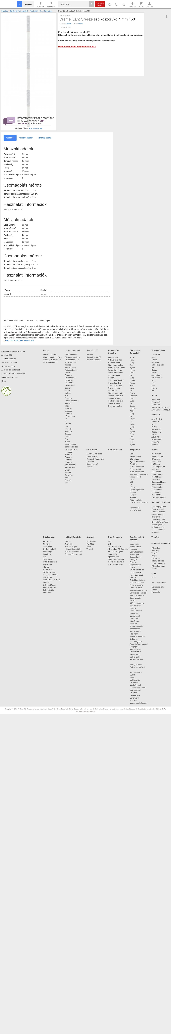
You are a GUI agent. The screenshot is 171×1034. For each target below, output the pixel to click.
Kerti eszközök (135, 606)
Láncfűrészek (136, 621)
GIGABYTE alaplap (51, 575)
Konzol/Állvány (135, 510)
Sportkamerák (113, 557)
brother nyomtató (157, 527)
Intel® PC (155, 445)
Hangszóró (155, 400)
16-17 (132, 485)
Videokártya (47, 552)
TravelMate (69, 475)
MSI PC (154, 435)
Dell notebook (70, 385)
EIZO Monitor (156, 490)
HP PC (154, 427)
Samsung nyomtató (158, 507)
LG (131, 421)
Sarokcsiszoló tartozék (138, 593)
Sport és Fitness (158, 582)
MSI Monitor (156, 492)
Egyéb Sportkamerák (116, 559)
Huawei (133, 370)
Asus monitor (156, 469)
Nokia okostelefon (115, 360)
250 (66, 426)
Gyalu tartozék (135, 598)
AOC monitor (156, 472)
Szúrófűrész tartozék (137, 580)
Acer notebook (70, 465)
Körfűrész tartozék (137, 583)
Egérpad (133, 492)
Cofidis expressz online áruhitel (13, 351)
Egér (131, 454)
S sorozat (68, 462)
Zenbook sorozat (71, 447)
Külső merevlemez (137, 472)
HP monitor (155, 459)
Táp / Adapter (135, 508)
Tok (131, 365)
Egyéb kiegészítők (137, 490)
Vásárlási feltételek (8, 359)
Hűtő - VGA (47, 564)
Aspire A (68, 480)
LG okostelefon (114, 375)
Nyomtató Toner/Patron (160, 522)
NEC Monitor (156, 495)
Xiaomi (132, 383)
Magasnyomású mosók (138, 703)
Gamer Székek (135, 469)
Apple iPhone (113, 357)
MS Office (90, 544)
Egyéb (132, 368)
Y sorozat (68, 411)
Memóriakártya (135, 456)
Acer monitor (156, 462)
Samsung (133, 396)
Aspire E (68, 473)
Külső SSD (47, 593)
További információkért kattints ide (19, 340)
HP (152, 367)
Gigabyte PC (156, 432)
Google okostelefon (115, 398)
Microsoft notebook (72, 360)
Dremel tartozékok (138, 570)
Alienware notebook (72, 357)
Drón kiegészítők (114, 547)
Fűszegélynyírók (137, 611)
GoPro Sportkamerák (116, 562)
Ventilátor (155, 569)
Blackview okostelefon (116, 393)
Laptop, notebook (72, 350)
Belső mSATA (48, 590)
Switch (67, 470)
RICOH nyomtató (157, 525)
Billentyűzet (134, 459)
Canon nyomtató (157, 514)
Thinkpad (68, 408)
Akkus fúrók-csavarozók (139, 644)
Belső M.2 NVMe (50, 588)
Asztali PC (156, 415)
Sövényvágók (136, 616)
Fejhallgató (155, 402)
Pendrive (133, 464)
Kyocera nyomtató (158, 519)
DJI (109, 544)
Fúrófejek (135, 549)
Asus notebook (70, 444)
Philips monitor (157, 474)
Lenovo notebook (71, 401)
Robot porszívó (92, 456)
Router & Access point (73, 554)
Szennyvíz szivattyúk (138, 636)
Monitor (154, 449)
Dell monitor (156, 454)
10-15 (132, 479)
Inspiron (68, 388)
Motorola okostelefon (116, 380)
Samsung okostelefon (116, 368)
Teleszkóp (155, 551)
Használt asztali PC (93, 357)
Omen (67, 437)
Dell (152, 391)
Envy (67, 439)
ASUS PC (155, 437)
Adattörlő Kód (6, 355)
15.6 (131, 482)
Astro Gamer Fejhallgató (160, 410)
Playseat (133, 497)
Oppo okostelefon (115, 406)
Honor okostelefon (115, 383)
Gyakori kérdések (8, 366)
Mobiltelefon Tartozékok (139, 474)
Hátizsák (133, 487)
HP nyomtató (156, 517)
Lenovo (154, 360)
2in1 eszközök (156, 378)
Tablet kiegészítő (157, 365)
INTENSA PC (156, 440)
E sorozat (68, 375)
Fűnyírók (133, 608)
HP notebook (70, 416)
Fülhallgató (155, 405)
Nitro (66, 483)
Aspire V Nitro (70, 467)
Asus (153, 357)
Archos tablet (156, 375)
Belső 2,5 (46, 582)
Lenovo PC (155, 422)
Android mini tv (115, 449)
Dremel (80, 23)
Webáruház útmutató (9, 363)
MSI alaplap (47, 577)
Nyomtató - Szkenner (160, 502)
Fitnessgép (155, 592)
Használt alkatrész (93, 360)
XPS (66, 396)
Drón (110, 541)
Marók (134, 677)
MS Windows (91, 541)
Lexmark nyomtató (158, 512)
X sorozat (68, 455)
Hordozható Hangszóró (160, 407)
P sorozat (68, 457)
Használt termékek (50, 362)
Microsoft (154, 373)
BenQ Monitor (156, 477)
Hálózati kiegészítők (72, 549)
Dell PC (154, 424)
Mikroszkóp (155, 548)
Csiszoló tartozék (136, 585)
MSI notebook (70, 378)
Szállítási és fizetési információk (13, 374)
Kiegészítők (135, 449)
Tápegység (47, 559)
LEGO (153, 578)
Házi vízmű (134, 634)
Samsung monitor (158, 467)
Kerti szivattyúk (135, 631)
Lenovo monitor (157, 456)
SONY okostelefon (115, 370)
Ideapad (68, 403)
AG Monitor (155, 479)
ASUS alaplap (49, 570)
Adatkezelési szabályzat (10, 370)
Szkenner (155, 532)
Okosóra (111, 378)
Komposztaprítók (136, 626)
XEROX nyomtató (158, 530)
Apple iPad (155, 355)
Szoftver (90, 537)
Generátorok (134, 698)
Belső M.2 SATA (49, 585)
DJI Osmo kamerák (116, 564)
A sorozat (68, 373)
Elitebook (68, 432)
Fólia (132, 360)
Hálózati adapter (71, 547)
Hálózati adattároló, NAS (74, 552)
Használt (89, 355)
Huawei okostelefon (115, 373)
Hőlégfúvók (134, 693)
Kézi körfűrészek (137, 672)
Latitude (68, 393)
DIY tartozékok (135, 572)
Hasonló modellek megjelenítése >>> (77, 46)
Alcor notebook (70, 367)
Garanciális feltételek (9, 377)
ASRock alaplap (49, 572)
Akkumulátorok (137, 547)
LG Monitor (155, 464)
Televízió (155, 537)
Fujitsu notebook (71, 370)
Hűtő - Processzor (50, 562)
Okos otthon (91, 449)
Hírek (3, 381)
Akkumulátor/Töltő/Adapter (118, 549)
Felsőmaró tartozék (137, 595)
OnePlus (133, 409)
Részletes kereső (100, 4)
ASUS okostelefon (115, 363)
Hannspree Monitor (158, 482)
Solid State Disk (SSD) (51, 580)
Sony (132, 434)
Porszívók (133, 701)
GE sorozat (69, 380)
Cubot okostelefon (115, 403)
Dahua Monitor (157, 485)
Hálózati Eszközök (73, 537)
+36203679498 (35, 128)
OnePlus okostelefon (116, 386)
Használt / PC (92, 350)
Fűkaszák (133, 624)
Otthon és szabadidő (160, 544)
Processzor (47, 541)
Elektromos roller (157, 587)
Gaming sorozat (71, 449)
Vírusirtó (89, 549)
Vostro (67, 391)
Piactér (46, 350)
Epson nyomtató (157, 509)
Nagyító (154, 556)
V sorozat (68, 414)
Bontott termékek (49, 355)
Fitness (154, 590)
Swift (67, 478)
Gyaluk (136, 675)
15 (66, 419)
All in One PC (156, 419)
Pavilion (68, 424)
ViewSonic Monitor (158, 497)
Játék (153, 573)
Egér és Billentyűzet (137, 462)
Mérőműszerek (135, 685)
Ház (44, 557)
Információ (51, 4)
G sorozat (68, 398)
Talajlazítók (134, 613)
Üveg (132, 363)
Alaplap (46, 567)
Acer (153, 385)
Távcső (154, 553)
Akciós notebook (71, 355)
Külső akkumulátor (137, 467)
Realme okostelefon (115, 401)
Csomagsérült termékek (52, 360)
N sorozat (68, 452)
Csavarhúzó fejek (138, 552)
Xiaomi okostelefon (115, 365)
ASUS (153, 383)
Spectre (68, 434)
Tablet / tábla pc (158, 350)
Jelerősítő (68, 544)
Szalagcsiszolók (136, 665)
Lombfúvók (134, 619)
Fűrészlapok (136, 554)
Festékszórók (135, 695)
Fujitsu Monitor (157, 487)
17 (66, 421)
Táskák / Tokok (135, 477)
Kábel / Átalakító (136, 500)
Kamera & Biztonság (94, 454)
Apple (132, 357)
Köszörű (68, 23)
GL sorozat (69, 383)
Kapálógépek (135, 629)
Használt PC (156, 429)
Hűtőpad (133, 495)
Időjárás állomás (157, 561)
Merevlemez (47, 547)
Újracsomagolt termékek (52, 357)
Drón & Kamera (115, 537)
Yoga (67, 406)
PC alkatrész (48, 537)
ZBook (67, 442)
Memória (46, 544)
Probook (68, 429)
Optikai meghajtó (49, 549)
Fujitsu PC (155, 442)
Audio (154, 395)
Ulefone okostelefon (115, 396)
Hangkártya (47, 554)
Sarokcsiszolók (136, 652)
